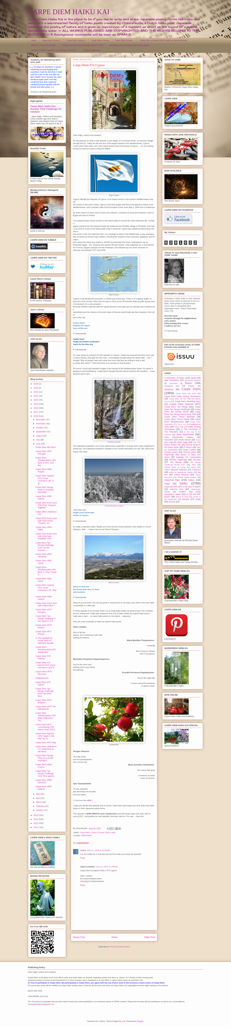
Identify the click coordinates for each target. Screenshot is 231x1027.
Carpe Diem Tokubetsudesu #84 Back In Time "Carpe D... (46, 571)
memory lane (176, 489)
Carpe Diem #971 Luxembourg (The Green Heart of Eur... (46, 727)
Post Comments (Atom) (120, 947)
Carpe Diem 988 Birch (46, 447)
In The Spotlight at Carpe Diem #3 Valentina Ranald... (45, 640)
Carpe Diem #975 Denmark (44, 672)
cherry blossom (181, 475)
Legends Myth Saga (178, 442)
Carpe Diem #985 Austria (44, 497)
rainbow (185, 499)
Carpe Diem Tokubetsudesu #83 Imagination (46, 649)
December (41, 419)
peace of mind (182, 497)
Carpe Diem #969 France (44, 765)
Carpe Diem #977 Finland (44, 632)
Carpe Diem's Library (100, 40)
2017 (36, 412)
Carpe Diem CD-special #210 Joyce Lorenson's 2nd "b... (46, 665)
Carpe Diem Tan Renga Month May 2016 (182, 413)
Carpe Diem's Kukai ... (124, 40)
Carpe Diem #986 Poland (44, 470)
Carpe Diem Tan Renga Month (182, 410)
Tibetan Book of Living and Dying (180, 467)
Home (33, 40)
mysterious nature (172, 494)
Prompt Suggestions (92, 50)
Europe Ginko (104, 832)
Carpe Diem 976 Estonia (43, 657)
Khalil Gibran (185, 440)
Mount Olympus (114, 582)
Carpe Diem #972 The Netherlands (46, 707)
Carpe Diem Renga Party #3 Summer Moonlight (45, 489)
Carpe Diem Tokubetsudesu (182, 420)
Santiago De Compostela (188, 457)
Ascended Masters (193, 380)
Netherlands (86, 835)
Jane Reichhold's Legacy (178, 437)
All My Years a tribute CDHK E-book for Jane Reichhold (163, 40)
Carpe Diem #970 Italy (46, 742)
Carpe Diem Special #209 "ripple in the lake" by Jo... (45, 736)
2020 (36, 400)
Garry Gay (179, 427)
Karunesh (168, 440)
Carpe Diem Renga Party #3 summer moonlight (44, 758)
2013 (36, 823)
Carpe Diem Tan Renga (176, 407)
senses (172, 502)
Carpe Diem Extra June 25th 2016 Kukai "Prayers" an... (46, 520)
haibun (191, 480)
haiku (113, 832)
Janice (83, 850)
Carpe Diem (85, 832)
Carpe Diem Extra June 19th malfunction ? (46, 604)
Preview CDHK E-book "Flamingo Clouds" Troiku (82, 45)
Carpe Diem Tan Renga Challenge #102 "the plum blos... (45, 692)
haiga (166, 484)
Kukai (198, 440)
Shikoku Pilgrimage (178, 459)
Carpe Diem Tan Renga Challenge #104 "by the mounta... (45, 546)
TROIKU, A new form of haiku (43, 45)
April (38, 798)
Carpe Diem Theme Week (176, 419)
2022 (36, 392)
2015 (36, 815)
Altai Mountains (171, 380)
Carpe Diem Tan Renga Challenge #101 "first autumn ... (46, 773)
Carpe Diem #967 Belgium (44, 787)
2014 (36, 819)
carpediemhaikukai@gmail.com (41, 1004)
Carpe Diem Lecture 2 (76, 40)
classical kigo (172, 480)
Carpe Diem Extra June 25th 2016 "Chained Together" (46, 505)
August (39, 436)
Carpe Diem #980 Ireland (44, 597)
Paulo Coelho (189, 450)
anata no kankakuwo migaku (181, 472)
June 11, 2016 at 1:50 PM (106, 867)
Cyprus (94, 832)
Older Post (149, 937)
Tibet (194, 465)
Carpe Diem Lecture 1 (51, 40)
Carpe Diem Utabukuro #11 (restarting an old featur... (46, 749)
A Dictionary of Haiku (174, 378)
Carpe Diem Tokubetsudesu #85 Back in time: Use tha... (46, 461)
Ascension (173, 383)
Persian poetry (171, 452)
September (41, 431)
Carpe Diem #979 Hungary (44, 610)
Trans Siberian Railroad (175, 469)
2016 (36, 416)
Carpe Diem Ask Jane (186, 394)
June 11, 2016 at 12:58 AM (98, 850)
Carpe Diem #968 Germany (44, 781)
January (40, 810)
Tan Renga (175, 462)
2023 (36, 388)
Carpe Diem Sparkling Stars (188, 401)
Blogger (140, 1021)
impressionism (171, 486)
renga (198, 499)
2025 (36, 384)
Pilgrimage (169, 454)
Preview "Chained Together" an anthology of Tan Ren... (54, 50)
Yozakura (196, 469)
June (38, 444)
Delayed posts (42, 678)
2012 (36, 827)
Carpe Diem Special (181, 404)
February (40, 806)
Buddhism (169, 389)
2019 (36, 404)
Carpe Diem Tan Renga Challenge (182, 408)
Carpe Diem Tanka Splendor (179, 417)
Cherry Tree (182, 424)
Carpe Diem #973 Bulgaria (44, 701)
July (38, 440)
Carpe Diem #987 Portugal (44, 452)
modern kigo (186, 491)
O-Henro (188, 447)
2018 (36, 408)
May (38, 794)
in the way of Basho (192, 486)
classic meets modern (187, 477)
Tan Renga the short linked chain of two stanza (129, 45)
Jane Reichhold (185, 434)
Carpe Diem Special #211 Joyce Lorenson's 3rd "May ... (46, 589)
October (40, 427)
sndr (123, 1021)
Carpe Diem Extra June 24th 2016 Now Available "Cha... (46, 536)
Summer (197, 459)
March (39, 802)
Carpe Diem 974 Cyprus (43, 683)
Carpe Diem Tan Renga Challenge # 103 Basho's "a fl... (45, 618)
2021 (36, 396)
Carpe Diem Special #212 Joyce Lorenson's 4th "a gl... (45, 479)
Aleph (193, 378)
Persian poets (189, 452)
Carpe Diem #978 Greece (44, 626)
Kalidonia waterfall (114, 442)
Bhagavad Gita (171, 386)
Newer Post (79, 937)
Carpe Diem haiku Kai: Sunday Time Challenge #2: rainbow (46, 109)
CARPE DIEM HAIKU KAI (68, 12)
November (41, 423)
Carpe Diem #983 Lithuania (44, 555)
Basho (188, 383)
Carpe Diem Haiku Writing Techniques (182, 396)
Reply (82, 858)
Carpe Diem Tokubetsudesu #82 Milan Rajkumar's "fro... (46, 717)
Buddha (191, 386)
